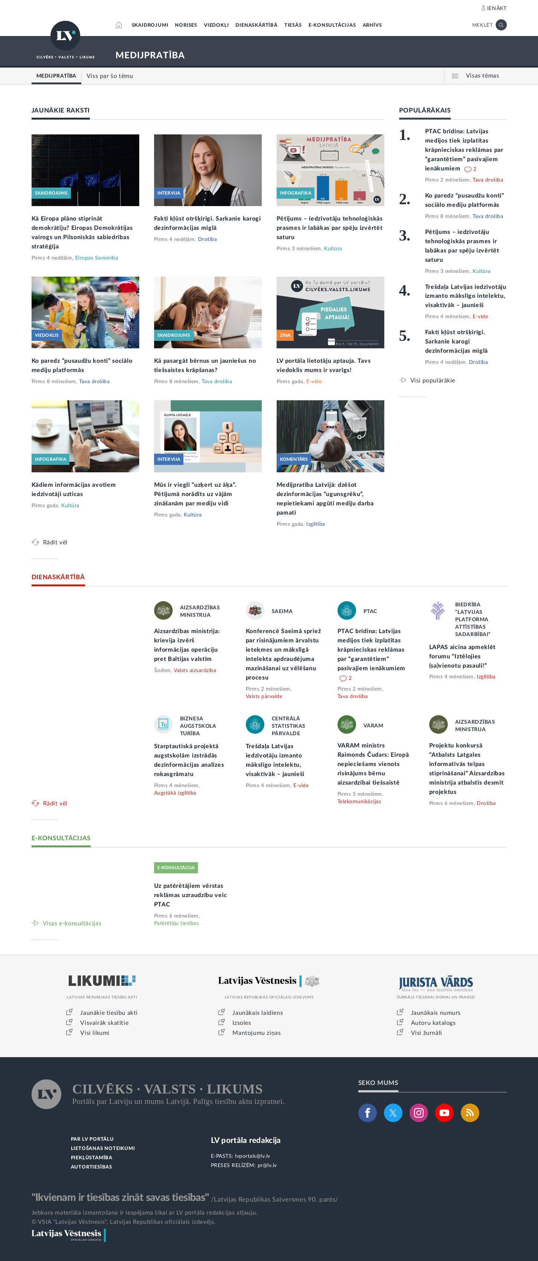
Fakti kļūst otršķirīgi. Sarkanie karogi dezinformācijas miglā (456, 341)
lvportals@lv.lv (252, 1156)
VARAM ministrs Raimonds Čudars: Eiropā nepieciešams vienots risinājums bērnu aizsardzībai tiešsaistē (373, 764)
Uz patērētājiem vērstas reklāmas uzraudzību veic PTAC (190, 895)
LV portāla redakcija (246, 1140)
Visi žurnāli (426, 1033)
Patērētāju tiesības (176, 923)
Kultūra (333, 248)
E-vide (314, 381)
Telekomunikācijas (359, 801)
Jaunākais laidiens (257, 1013)
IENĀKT (497, 8)
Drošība (207, 239)
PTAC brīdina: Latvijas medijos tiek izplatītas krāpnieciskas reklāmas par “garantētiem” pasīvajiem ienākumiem (464, 150)
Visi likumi (95, 1033)
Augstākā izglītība (175, 793)
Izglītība (315, 524)
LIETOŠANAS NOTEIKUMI (103, 1148)
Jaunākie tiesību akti (109, 1013)
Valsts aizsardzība (195, 670)
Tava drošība (94, 381)
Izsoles (241, 1023)
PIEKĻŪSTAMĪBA (92, 1158)
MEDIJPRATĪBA (150, 55)
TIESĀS (293, 25)
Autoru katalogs (433, 1023)
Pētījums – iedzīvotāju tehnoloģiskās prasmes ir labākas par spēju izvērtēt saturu (330, 228)
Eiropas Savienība (96, 258)
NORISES (186, 25)
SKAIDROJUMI (150, 25)
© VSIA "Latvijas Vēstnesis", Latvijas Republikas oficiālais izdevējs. (124, 1222)
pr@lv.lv (267, 1165)
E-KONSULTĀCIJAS (332, 25)
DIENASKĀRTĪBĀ (256, 25)
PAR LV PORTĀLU (92, 1139)
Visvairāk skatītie (104, 1023)
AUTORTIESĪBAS (91, 1167)
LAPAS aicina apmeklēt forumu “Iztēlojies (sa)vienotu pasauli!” (462, 656)
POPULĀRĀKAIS (425, 110)
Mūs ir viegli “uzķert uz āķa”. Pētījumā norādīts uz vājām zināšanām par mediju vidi (195, 494)
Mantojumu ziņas (256, 1033)
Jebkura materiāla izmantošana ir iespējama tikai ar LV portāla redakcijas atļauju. (145, 1213)
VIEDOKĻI (216, 25)
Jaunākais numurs (436, 1013)
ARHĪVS (372, 25)
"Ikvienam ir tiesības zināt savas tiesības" (120, 1197)
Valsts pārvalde (264, 696)
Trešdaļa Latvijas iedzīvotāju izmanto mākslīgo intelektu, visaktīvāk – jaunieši (465, 296)
